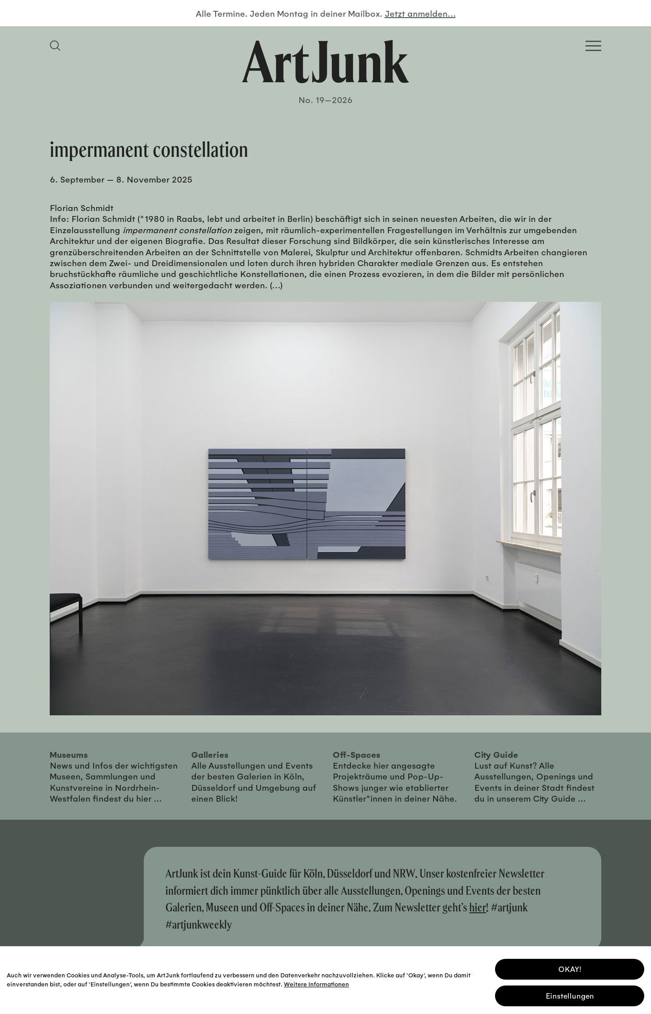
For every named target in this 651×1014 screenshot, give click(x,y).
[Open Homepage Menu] (593, 46)
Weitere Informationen (316, 982)
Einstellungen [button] (570, 994)
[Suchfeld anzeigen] (56, 45)
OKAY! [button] (569, 967)
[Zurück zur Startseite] (325, 61)
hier (477, 907)
